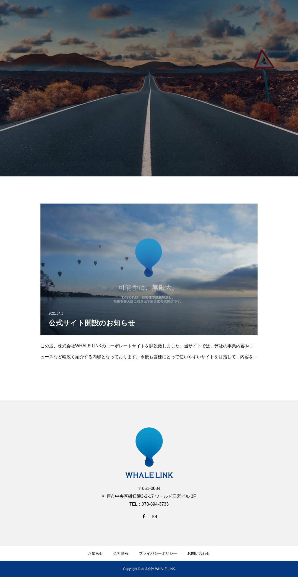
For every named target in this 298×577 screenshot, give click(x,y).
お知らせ (95, 553)
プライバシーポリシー (158, 553)
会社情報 (121, 553)
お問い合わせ (198, 553)
